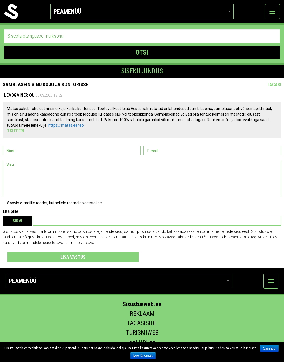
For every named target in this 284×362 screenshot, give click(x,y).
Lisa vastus (72, 257)
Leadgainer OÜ (19, 95)
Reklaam (142, 313)
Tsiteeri (15, 131)
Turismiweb (142, 332)
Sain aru (269, 348)
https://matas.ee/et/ (66, 125)
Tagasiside (142, 323)
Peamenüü (142, 11)
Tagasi (274, 84)
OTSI (142, 52)
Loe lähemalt (143, 356)
